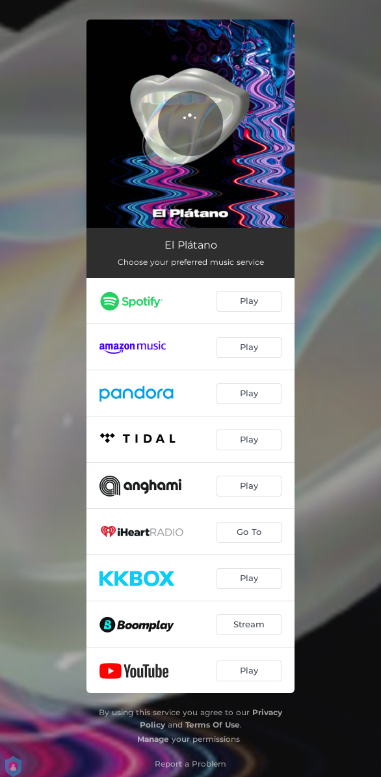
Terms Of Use (212, 724)
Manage (153, 739)
